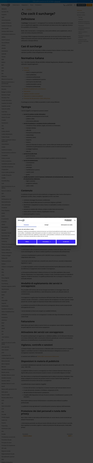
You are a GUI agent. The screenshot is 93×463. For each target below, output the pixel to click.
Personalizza (46, 241)
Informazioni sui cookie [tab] (66, 224)
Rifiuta (27, 241)
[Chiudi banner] (74, 220)
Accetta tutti (66, 241)
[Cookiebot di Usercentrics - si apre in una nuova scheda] (66, 220)
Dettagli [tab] (46, 224)
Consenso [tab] (26, 224)
